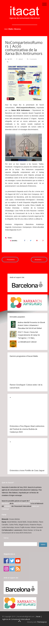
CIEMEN (7, 506)
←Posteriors (10, 259)
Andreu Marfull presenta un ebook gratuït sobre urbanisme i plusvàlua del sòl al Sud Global (31, 325)
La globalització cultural (27, 342)
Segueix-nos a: (9, 554)
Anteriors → (39, 259)
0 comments (33, 59)
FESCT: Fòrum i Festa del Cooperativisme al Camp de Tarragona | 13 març (29, 335)
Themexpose (42, 622)
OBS (10, 59)
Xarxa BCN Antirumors (20, 110)
